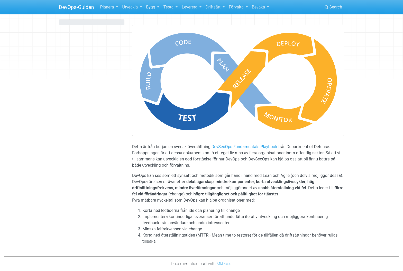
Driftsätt (214, 7)
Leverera (190, 7)
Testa (169, 7)
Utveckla (130, 7)
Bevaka (259, 7)
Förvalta (237, 7)
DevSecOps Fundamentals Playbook (244, 146)
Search (333, 7)
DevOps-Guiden (76, 7)
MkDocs (224, 263)
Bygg (151, 7)
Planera (107, 7)
